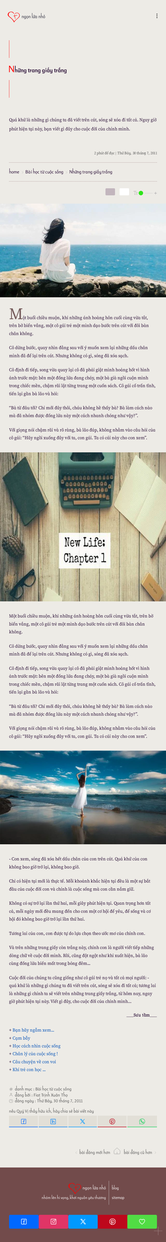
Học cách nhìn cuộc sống (37, 1046)
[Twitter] (83, 1222)
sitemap (118, 1197)
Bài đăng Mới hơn (92, 1152)
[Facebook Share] (24, 1121)
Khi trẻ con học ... (29, 1069)
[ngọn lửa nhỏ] (26, 17)
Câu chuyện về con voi (34, 1061)
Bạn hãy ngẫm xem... (33, 1030)
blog (115, 1188)
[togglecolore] (124, 191)
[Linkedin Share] (53, 1121)
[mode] (110, 191)
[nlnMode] (145, 193)
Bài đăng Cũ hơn (140, 1152)
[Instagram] (53, 1222)
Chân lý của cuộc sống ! (35, 1053)
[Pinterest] (112, 1222)
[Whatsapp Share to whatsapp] (142, 1121)
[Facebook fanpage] (24, 1222)
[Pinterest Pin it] (112, 1121)
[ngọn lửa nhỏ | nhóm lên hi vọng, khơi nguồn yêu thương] (74, 1191)
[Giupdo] (142, 1222)
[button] (158, 1231)
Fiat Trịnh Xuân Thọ (51, 1095)
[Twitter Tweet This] (83, 1121)
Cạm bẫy (21, 1038)
